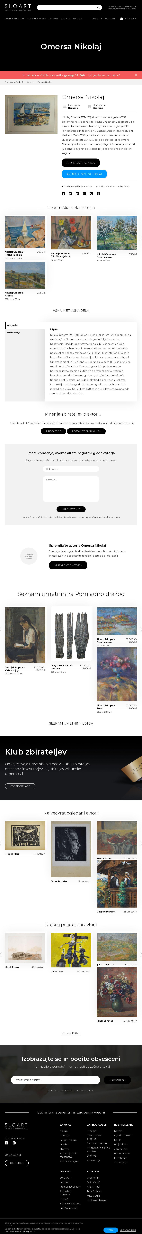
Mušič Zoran (12, 967)
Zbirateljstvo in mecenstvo (68, 1155)
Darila (117, 1140)
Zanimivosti (121, 1149)
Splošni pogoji (68, 1208)
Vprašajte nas (71, 509)
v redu (110, 1230)
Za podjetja (121, 1162)
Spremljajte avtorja (81, 163)
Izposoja (65, 1135)
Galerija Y (16, 1163)
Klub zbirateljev (69, 1161)
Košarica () (128, 18)
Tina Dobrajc (94, 1191)
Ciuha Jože (57, 971)
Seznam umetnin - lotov (71, 723)
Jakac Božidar (59, 881)
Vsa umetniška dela (71, 311)
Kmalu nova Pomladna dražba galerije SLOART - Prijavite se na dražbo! (71, 75)
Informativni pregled (94, 1137)
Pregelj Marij (12, 854)
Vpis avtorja (94, 1160)
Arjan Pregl (93, 1186)
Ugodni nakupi (123, 1135)
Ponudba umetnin (14, 19)
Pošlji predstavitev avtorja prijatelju (113, 186)
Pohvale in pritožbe (66, 1193)
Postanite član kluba (86, 431)
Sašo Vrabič (93, 1182)
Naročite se (117, 1080)
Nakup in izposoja (36, 19)
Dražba (64, 1144)
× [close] (136, 75)
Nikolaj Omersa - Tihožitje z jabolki (61, 255)
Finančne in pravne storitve (98, 1150)
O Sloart (78, 19)
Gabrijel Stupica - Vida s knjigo (15, 669)
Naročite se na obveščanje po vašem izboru (71, 1091)
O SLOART (66, 1177)
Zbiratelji (97, 19)
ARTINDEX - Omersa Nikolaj (84, 174)
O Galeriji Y (93, 1177)
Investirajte (120, 1158)
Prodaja (53, 19)
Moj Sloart (111, 19)
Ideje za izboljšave (70, 1186)
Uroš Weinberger (97, 1200)
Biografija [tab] (12, 325)
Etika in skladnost (70, 1203)
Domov (8, 82)
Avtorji (29, 82)
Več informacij (20, 786)
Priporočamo (122, 1153)
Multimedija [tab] (13, 332)
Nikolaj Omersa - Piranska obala (14, 253)
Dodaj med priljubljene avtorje (77, 186)
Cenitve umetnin (97, 1143)
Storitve (65, 19)
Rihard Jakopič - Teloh (106, 707)
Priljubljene (121, 1144)
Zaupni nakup (68, 1140)
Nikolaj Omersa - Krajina (14, 294)
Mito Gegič (93, 1195)
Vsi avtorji (71, 1033)
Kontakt (64, 1182)
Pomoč (64, 1199)
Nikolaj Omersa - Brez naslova (106, 256)
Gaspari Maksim (106, 911)
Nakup (64, 1131)
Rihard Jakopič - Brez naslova (106, 641)
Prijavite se (53, 431)
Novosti (118, 1131)
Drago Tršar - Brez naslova (61, 667)
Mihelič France (105, 1021)
